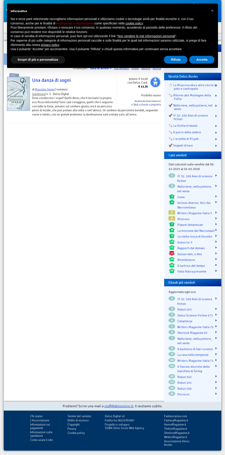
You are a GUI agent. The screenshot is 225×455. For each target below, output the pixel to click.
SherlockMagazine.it (176, 433)
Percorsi (183, 394)
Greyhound (39, 94)
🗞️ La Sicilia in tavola (183, 125)
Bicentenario (186, 260)
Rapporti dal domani (191, 248)
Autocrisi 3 (184, 242)
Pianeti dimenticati (190, 225)
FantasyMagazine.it (176, 420)
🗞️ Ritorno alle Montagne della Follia (190, 97)
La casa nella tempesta (192, 355)
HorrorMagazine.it (175, 424)
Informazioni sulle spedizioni (41, 434)
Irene (181, 197)
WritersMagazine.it (175, 437)
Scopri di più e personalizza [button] (38, 59)
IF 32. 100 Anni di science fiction (194, 178)
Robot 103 (184, 309)
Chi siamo (36, 416)
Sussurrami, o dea (189, 254)
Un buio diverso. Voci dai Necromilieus (193, 205)
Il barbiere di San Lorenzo (195, 349)
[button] (212, 10)
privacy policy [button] (50, 45)
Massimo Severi (45, 89)
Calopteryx (184, 321)
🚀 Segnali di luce (181, 145)
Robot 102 (184, 377)
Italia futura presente (191, 271)
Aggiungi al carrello (155, 82)
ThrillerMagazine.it (175, 429)
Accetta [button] (201, 59)
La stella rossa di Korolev (194, 236)
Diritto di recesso (78, 420)
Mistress (183, 219)
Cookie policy (76, 433)
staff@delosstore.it (118, 406)
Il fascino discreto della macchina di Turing (193, 369)
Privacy (71, 429)
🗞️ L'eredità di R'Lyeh (184, 139)
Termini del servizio (79, 416)
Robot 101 (184, 383)
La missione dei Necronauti (195, 231)
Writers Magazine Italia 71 (195, 361)
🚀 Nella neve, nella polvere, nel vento (190, 107)
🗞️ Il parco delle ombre (185, 132)
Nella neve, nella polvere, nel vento (194, 189)
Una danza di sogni (51, 80)
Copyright (73, 424)
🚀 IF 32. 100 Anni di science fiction (188, 117)
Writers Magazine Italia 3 (194, 213)
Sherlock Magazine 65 (192, 333)
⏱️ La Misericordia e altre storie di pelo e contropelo (193, 86)
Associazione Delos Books (176, 443)
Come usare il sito (41, 440)
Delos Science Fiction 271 (195, 315)
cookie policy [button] (134, 23)
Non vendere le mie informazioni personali (146, 36)
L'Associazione (39, 420)
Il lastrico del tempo (191, 266)
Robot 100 (184, 389)
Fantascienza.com (175, 416)
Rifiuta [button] (176, 59)
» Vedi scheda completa (146, 104)
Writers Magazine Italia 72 (195, 327)
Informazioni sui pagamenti (40, 426)
